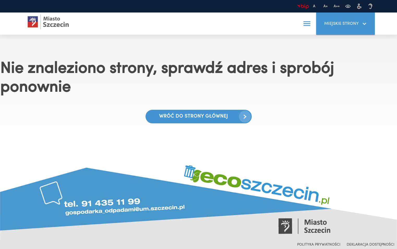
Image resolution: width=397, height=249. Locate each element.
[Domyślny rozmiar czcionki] (314, 6)
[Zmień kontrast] (347, 6)
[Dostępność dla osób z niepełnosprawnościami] (359, 6)
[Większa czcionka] (325, 6)
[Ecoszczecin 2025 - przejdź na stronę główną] (48, 22)
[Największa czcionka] (336, 6)
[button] (307, 24)
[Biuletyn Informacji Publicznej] (303, 6)
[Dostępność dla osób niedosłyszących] (370, 6)
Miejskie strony (346, 23)
